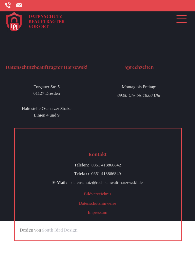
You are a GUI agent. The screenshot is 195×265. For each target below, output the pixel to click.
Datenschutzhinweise (97, 203)
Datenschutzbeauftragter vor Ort (46, 21)
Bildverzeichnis (97, 194)
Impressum (97, 212)
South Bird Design (59, 230)
